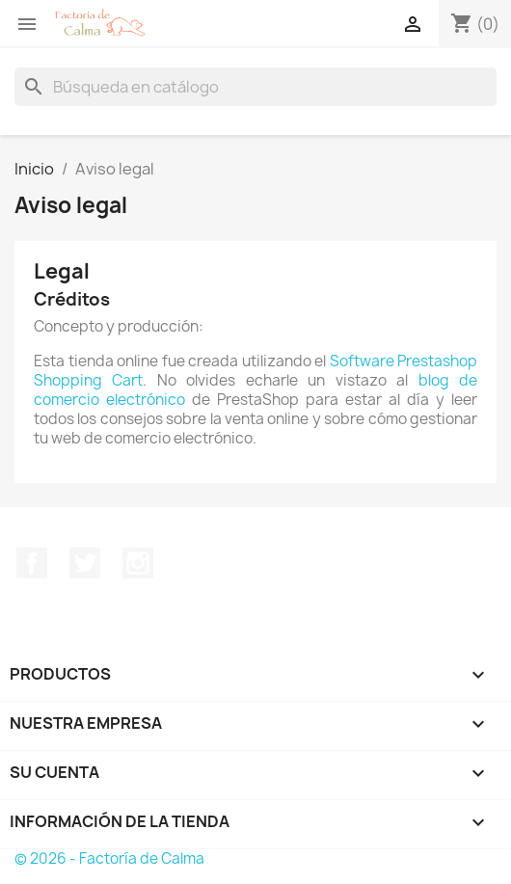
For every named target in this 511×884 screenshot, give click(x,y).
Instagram (137, 563)
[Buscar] (255, 86)
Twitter (84, 563)
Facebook (31, 563)
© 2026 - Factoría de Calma (109, 858)
